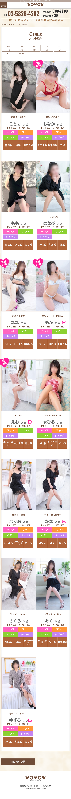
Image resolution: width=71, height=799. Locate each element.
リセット (21, 53)
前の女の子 (18, 761)
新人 (8, 53)
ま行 (21, 50)
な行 (59, 46)
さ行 (34, 46)
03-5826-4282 (23, 13)
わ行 (59, 50)
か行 (21, 46)
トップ (13, 24)
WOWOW (4, 24)
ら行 (47, 50)
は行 (8, 50)
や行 (34, 50)
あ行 (8, 46)
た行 (47, 46)
